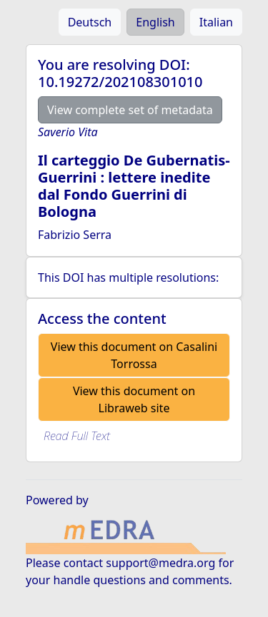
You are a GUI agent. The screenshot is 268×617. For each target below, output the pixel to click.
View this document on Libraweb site (134, 399)
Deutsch (90, 22)
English (155, 22)
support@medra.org (160, 563)
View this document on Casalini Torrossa (134, 355)
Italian (216, 22)
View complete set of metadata (130, 110)
